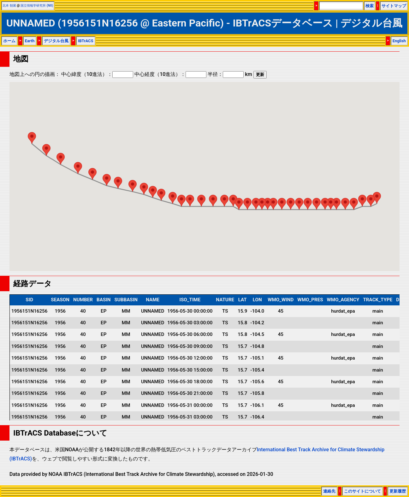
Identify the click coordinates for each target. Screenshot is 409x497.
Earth (30, 40)
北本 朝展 (9, 5)
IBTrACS (85, 40)
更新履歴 (397, 491)
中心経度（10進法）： (170, 74)
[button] (377, 198)
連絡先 (329, 491)
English (399, 40)
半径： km (230, 74)
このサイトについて (362, 491)
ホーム (9, 40)
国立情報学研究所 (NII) (37, 5)
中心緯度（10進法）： (97, 74)
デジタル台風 (56, 40)
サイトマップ (394, 5)
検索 (369, 5)
